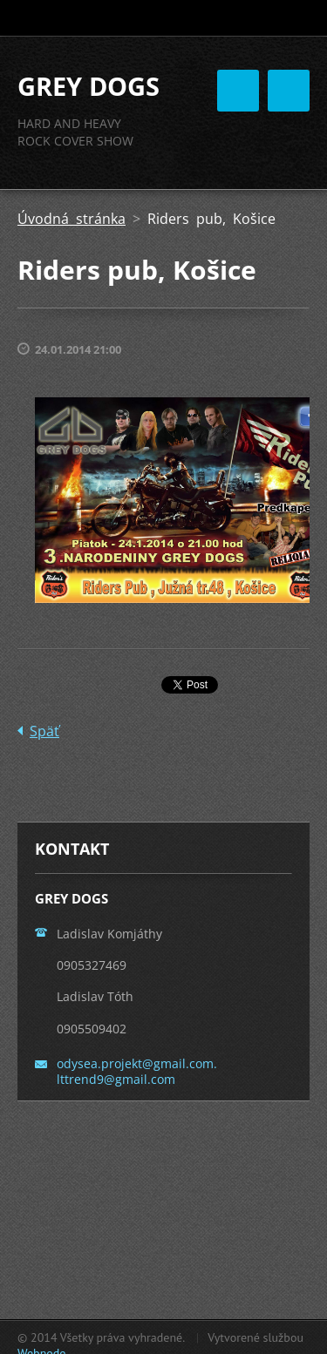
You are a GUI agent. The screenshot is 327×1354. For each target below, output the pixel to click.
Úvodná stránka (71, 218)
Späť (44, 731)
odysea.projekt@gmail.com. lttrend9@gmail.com (137, 1071)
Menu (289, 91)
